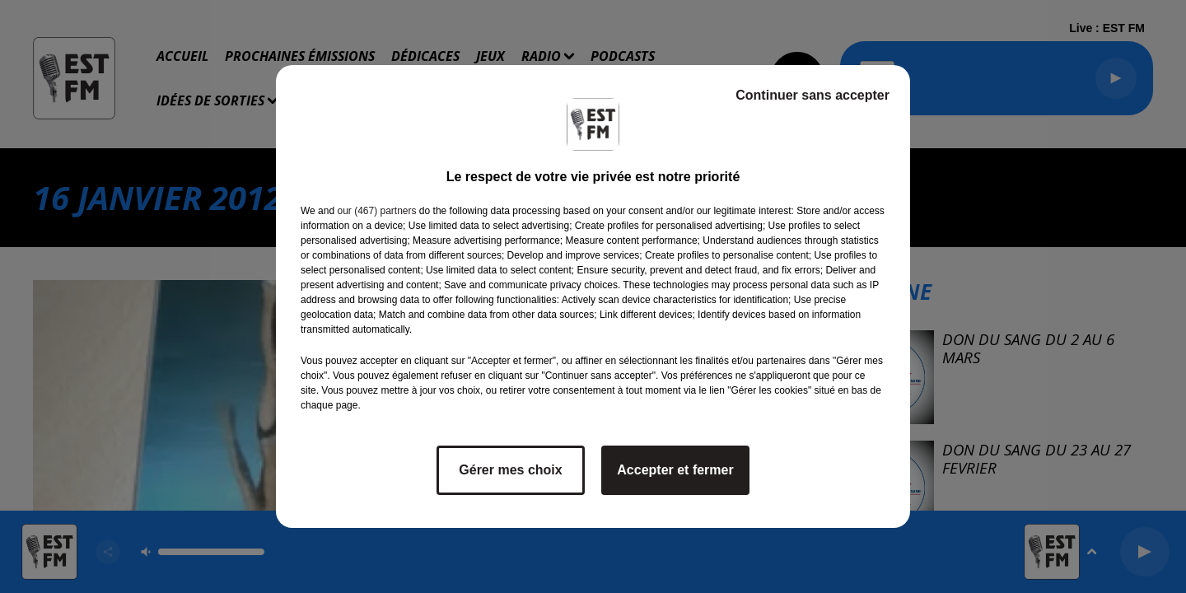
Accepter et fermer (675, 470)
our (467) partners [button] (376, 211)
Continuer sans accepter (812, 95)
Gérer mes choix (510, 470)
